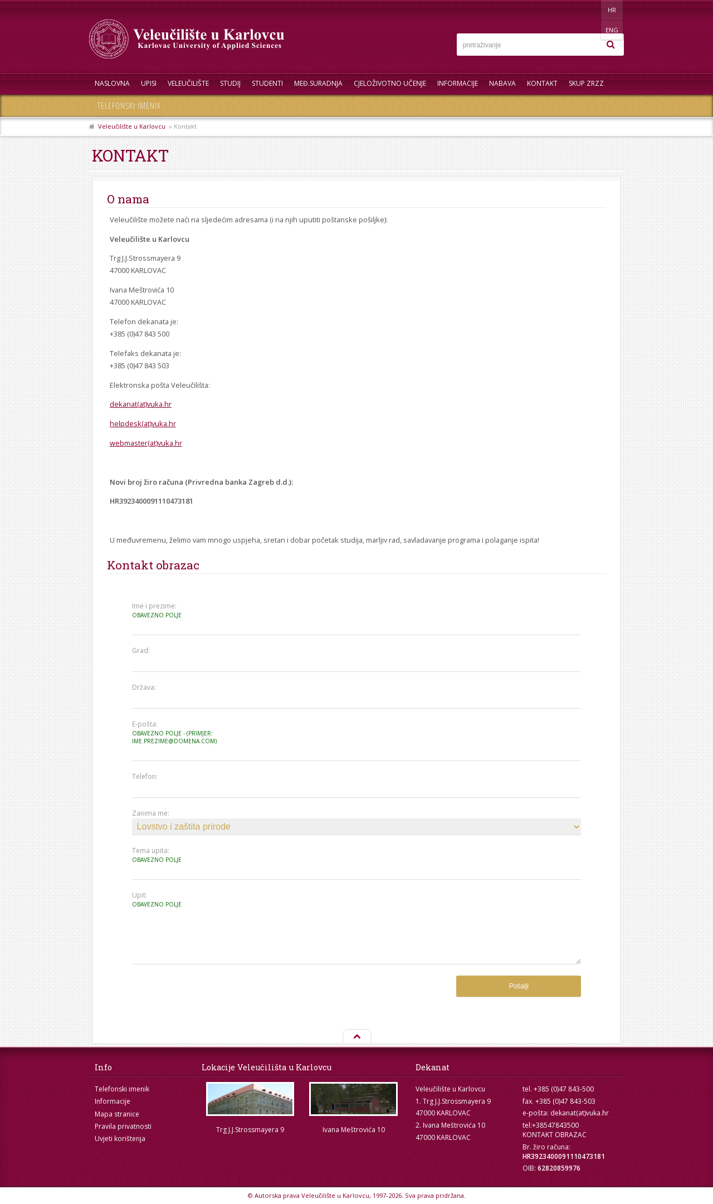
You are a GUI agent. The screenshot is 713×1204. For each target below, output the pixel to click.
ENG (612, 10)
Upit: (175, 899)
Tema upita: (175, 855)
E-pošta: (175, 732)
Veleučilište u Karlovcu (131, 126)
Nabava (502, 83)
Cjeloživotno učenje (390, 83)
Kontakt (542, 83)
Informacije (457, 83)
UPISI (149, 83)
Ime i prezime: (175, 610)
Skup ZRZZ (586, 83)
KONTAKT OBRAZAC (554, 1134)
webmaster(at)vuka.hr (146, 443)
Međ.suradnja (318, 83)
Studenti (267, 83)
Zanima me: (150, 813)
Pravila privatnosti (123, 1126)
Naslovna (112, 83)
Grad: (141, 650)
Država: (144, 687)
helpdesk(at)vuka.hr (143, 423)
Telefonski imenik (129, 105)
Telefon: (145, 776)
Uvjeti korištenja (120, 1138)
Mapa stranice (117, 1114)
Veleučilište (188, 83)
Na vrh (356, 1037)
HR (589, 10)
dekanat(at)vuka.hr (141, 404)
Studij (230, 83)
